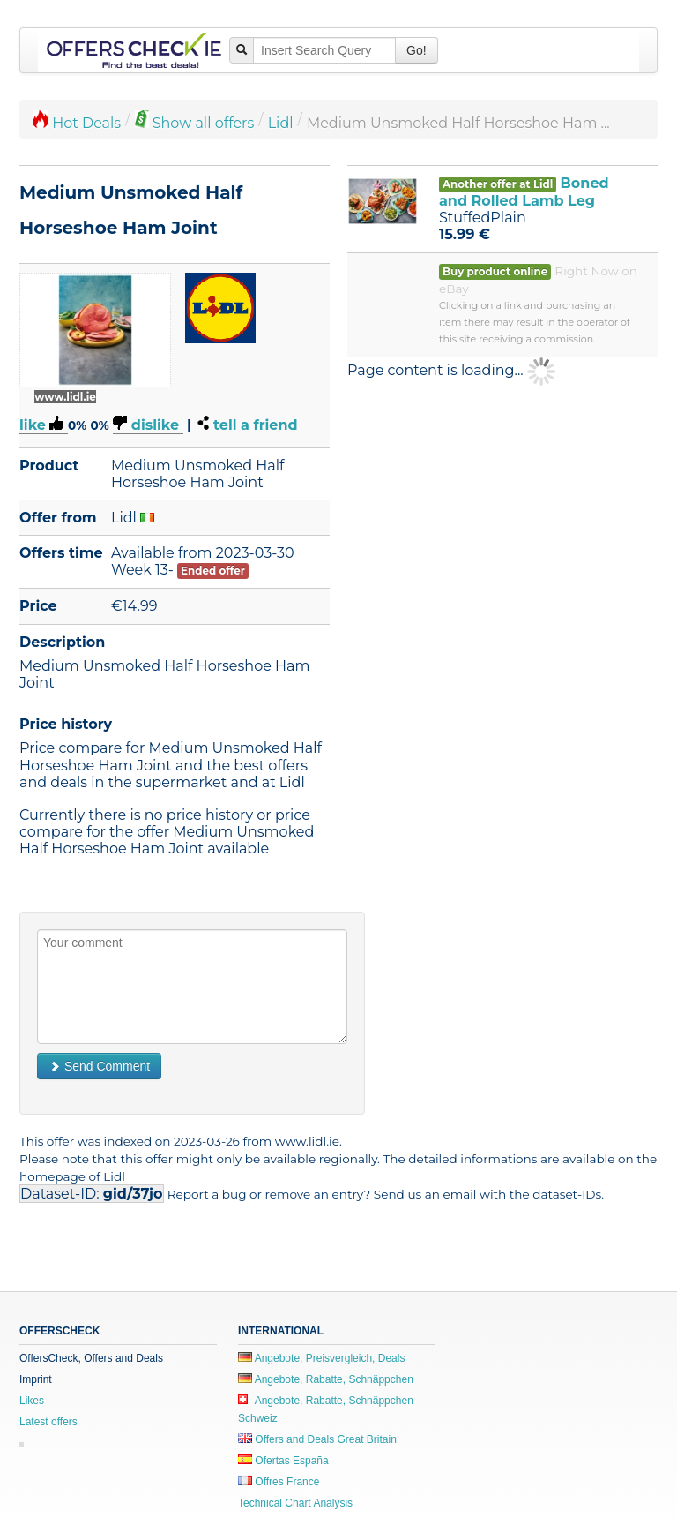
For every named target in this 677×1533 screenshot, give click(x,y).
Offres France (278, 1482)
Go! (416, 50)
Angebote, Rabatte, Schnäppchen (325, 1379)
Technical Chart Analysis (295, 1503)
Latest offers (48, 1422)
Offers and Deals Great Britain (317, 1439)
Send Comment (99, 1066)
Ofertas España (283, 1460)
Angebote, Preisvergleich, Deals (321, 1358)
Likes (31, 1400)
